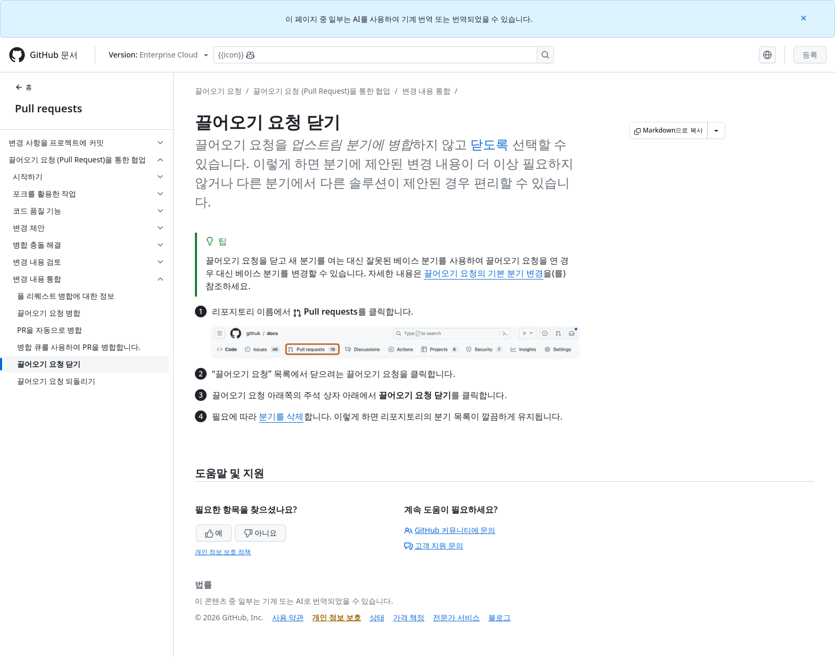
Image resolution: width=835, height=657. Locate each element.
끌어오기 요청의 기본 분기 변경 (484, 273)
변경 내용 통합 (426, 91)
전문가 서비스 (456, 617)
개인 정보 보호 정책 (223, 551)
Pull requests (48, 108)
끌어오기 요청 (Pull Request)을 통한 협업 (321, 91)
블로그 (499, 617)
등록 (810, 55)
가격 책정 (409, 617)
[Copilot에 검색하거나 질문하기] (383, 54)
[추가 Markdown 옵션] (716, 130)
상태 (377, 617)
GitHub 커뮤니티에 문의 (450, 530)
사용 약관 (288, 617)
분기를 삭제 (281, 416)
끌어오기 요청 (218, 91)
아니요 (260, 533)
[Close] (804, 17)
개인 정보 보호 (336, 617)
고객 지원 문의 (433, 545)
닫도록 (489, 144)
